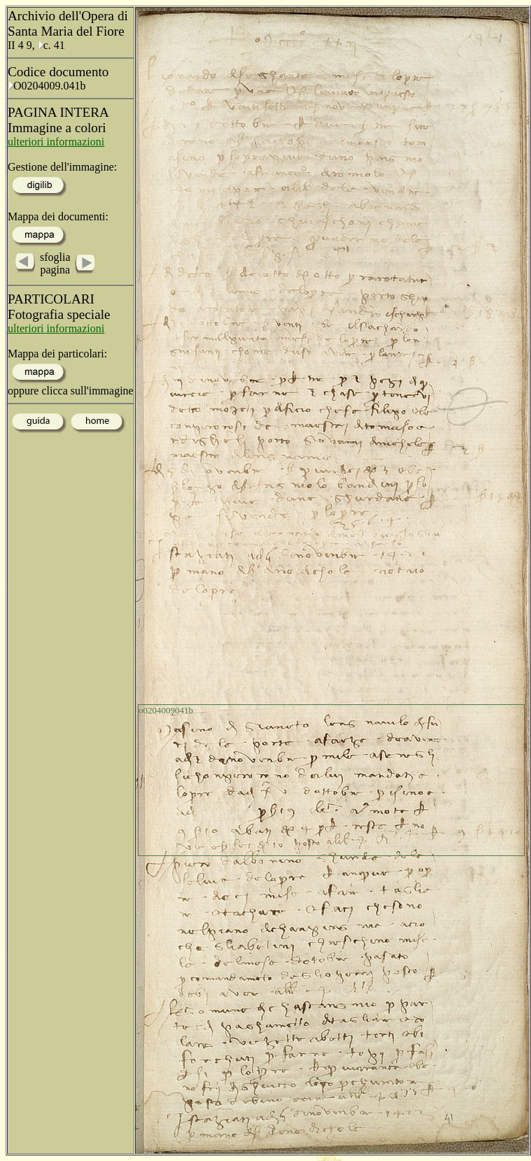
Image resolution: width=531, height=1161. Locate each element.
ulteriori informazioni (56, 142)
